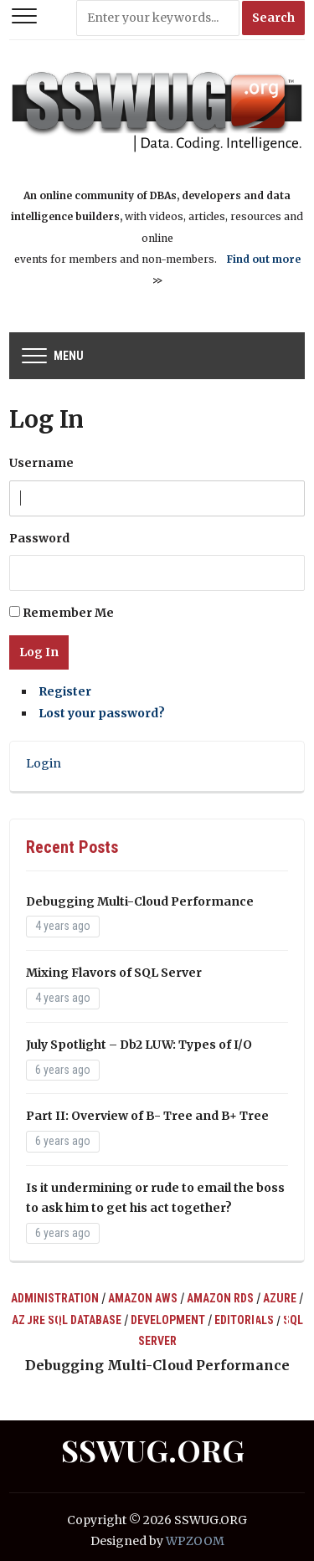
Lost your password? (102, 713)
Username (41, 462)
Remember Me (68, 612)
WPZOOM (195, 1540)
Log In (39, 652)
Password (39, 538)
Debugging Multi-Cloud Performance (140, 901)
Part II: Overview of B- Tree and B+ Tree (147, 1115)
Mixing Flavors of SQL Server (114, 972)
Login (43, 763)
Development (168, 1320)
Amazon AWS (143, 1298)
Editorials (244, 1320)
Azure (279, 1298)
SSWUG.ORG (153, 1450)
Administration (55, 1298)
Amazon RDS (220, 1298)
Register (65, 691)
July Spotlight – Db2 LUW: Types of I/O (139, 1044)
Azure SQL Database (66, 1320)
